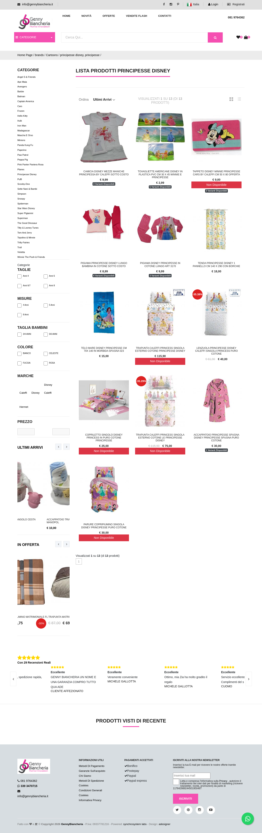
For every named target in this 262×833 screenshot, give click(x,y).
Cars (19, 106)
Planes (20, 169)
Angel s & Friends (26, 77)
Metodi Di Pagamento (91, 766)
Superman (22, 218)
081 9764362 (28, 780)
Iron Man (21, 125)
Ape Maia (22, 82)
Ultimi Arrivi (30, 447)
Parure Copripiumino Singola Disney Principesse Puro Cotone (103, 526)
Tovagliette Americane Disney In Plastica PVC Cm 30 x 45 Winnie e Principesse (160, 174)
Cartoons (52, 55)
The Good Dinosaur (27, 223)
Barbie (20, 91)
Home (66, 15)
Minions (21, 140)
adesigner (164, 824)
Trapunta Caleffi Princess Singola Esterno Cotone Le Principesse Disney (160, 437)
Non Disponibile (216, 184)
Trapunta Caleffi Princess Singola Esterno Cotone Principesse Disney (160, 349)
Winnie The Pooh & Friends (31, 257)
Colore (25, 347)
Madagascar (23, 130)
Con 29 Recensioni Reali (34, 662)
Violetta (21, 252)
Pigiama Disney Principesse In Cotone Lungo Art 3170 (160, 264)
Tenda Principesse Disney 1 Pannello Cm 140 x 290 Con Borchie (216, 264)
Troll (19, 247)
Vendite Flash (136, 15)
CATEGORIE (26, 37)
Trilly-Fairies (23, 242)
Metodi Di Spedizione (91, 780)
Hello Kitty (22, 116)
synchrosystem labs (135, 824)
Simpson (21, 194)
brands (39, 55)
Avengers (22, 87)
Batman (21, 96)
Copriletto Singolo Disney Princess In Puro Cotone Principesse (103, 437)
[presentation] (58, 447)
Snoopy (21, 198)
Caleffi (21, 392)
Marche (25, 376)
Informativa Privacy (90, 800)
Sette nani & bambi (27, 189)
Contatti (164, 15)
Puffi (19, 179)
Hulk (19, 120)
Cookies (83, 785)
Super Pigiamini (25, 213)
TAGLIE (24, 270)
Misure (24, 298)
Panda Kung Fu (25, 145)
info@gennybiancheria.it (37, 4)
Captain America (25, 101)
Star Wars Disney (26, 208)
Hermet (21, 406)
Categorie (23, 265)
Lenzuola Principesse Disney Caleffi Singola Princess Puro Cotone (216, 351)
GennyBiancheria (72, 824)
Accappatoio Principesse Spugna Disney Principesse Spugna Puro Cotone (216, 437)
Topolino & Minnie (26, 237)
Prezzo (24, 422)
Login (213, 4)
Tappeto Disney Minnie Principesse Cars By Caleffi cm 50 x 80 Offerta (216, 173)
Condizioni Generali (90, 790)
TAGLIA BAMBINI (32, 328)
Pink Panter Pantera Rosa (30, 164)
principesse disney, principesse (80, 55)
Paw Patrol (22, 155)
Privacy (223, 781)
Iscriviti (185, 798)
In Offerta (28, 545)
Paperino (21, 150)
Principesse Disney (27, 174)
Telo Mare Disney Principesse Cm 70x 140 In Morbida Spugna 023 (104, 349)
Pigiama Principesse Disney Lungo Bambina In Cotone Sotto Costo (104, 264)
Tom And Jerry (24, 233)
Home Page (25, 55)
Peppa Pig (22, 160)
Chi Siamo (85, 775)
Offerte (109, 15)
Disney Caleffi (48, 388)
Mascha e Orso (25, 135)
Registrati (236, 4)
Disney (34, 392)
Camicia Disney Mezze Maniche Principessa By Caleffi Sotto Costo (104, 173)
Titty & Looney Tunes (27, 228)
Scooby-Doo (23, 184)
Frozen (20, 111)
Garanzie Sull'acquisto (92, 770)
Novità (86, 15)
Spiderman (22, 203)
